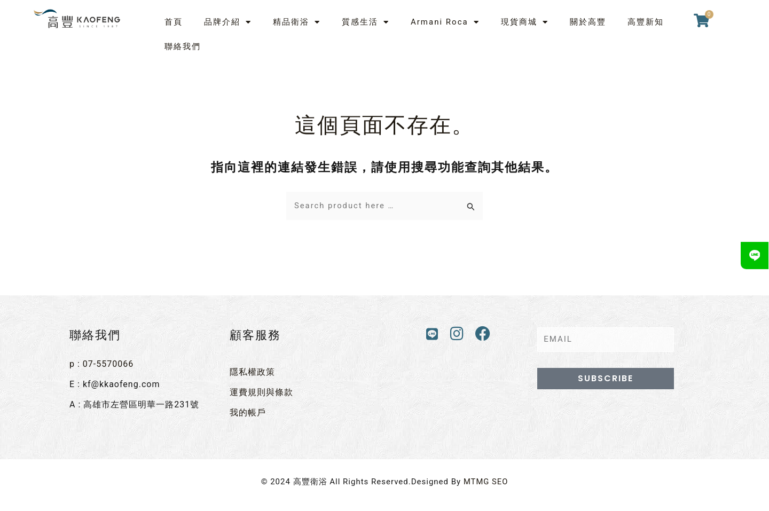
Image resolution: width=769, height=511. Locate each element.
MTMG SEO (485, 481)
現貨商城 (524, 22)
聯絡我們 (182, 46)
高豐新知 (645, 22)
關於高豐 (588, 22)
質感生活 (365, 22)
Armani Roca (445, 22)
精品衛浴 (296, 22)
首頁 (173, 22)
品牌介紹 (228, 22)
